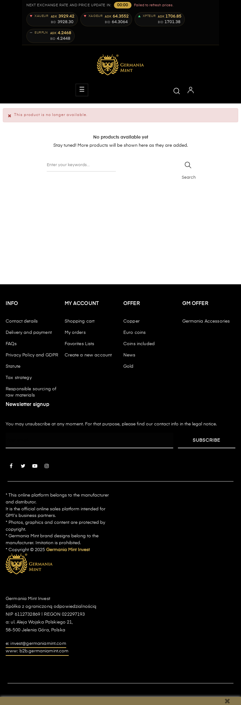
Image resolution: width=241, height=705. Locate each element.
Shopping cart (80, 321)
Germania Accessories (206, 321)
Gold (128, 366)
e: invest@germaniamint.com (36, 643)
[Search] (81, 165)
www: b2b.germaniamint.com (37, 651)
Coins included (139, 344)
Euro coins (134, 332)
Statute (13, 366)
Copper (131, 321)
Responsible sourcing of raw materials (31, 392)
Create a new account (88, 355)
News (129, 355)
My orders (75, 332)
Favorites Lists (79, 344)
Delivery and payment (29, 332)
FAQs (11, 344)
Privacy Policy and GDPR (32, 355)
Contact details (22, 321)
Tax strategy (19, 378)
